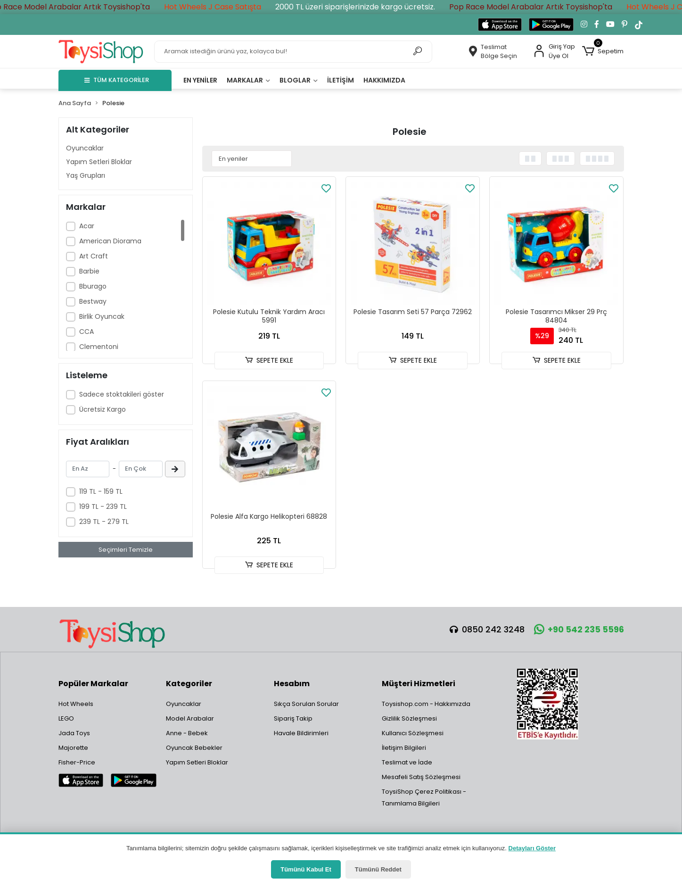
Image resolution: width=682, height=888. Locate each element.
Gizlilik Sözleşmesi (409, 718)
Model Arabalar (190, 718)
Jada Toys (74, 733)
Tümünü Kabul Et (305, 869)
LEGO (66, 718)
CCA (86, 331)
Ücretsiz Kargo (102, 409)
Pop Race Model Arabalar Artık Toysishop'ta (84, 6)
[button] (603, 51)
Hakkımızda (384, 80)
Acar (86, 226)
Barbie (89, 271)
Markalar (248, 80)
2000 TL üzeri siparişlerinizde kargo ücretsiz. (372, 6)
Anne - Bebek (187, 733)
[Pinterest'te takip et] (624, 24)
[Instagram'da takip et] (584, 24)
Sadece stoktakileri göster (121, 394)
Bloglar (298, 80)
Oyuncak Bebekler (194, 747)
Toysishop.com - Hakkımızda (426, 703)
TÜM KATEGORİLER (116, 79)
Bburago (93, 286)
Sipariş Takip (293, 718)
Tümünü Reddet (378, 869)
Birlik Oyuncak (101, 316)
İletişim (340, 80)
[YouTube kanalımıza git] (610, 24)
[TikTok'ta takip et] (638, 24)
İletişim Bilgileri (404, 747)
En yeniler (200, 80)
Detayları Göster (532, 848)
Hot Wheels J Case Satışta (229, 6)
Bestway (93, 301)
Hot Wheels (75, 703)
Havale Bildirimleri (301, 733)
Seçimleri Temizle (126, 549)
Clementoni (98, 346)
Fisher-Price (76, 762)
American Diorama (110, 241)
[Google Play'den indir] (551, 24)
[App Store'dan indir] (500, 24)
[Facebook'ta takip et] (596, 24)
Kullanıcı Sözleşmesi (413, 733)
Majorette (73, 747)
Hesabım (292, 683)
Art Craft (93, 256)
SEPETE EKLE (269, 360)
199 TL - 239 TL (103, 506)
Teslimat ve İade (407, 762)
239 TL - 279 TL (104, 521)
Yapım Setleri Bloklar (99, 161)
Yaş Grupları (85, 175)
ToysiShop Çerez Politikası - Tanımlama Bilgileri (424, 797)
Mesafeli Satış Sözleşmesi (421, 776)
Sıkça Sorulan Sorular (306, 703)
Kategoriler (189, 683)
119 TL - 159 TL (101, 491)
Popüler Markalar (93, 683)
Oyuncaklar (85, 148)
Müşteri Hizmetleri (418, 683)
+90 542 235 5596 (579, 629)
